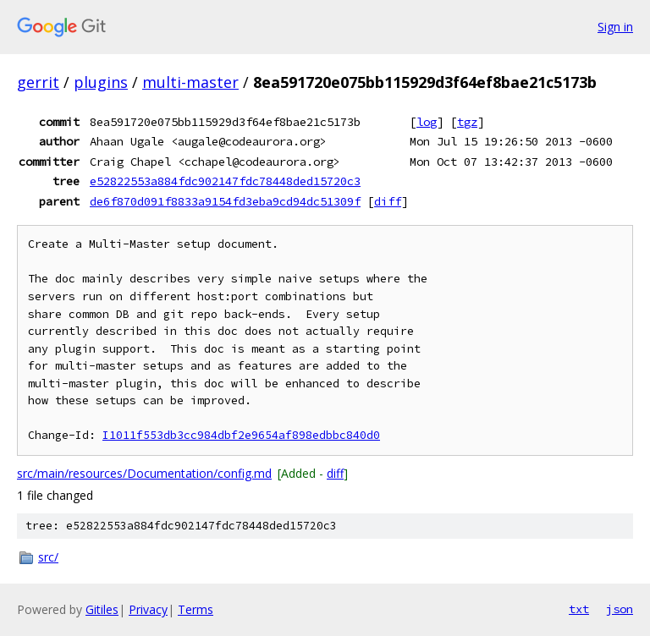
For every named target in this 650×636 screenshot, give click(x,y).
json (619, 609)
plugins (101, 82)
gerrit (38, 82)
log (426, 121)
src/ (48, 557)
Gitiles (101, 609)
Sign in (615, 27)
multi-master (190, 82)
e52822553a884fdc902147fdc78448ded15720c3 (225, 181)
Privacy (148, 609)
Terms (195, 609)
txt (579, 609)
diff (387, 201)
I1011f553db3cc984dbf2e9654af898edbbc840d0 (241, 435)
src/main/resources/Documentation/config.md (144, 473)
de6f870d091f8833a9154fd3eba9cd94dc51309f (225, 201)
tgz (467, 121)
